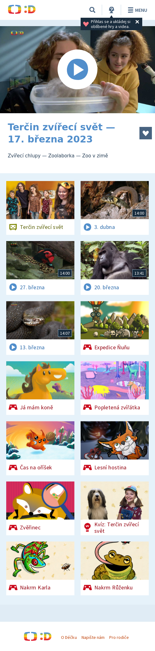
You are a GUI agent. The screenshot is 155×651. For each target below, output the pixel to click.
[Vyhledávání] (92, 10)
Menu (136, 10)
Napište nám (93, 637)
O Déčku (69, 637)
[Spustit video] (77, 69)
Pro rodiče (119, 637)
